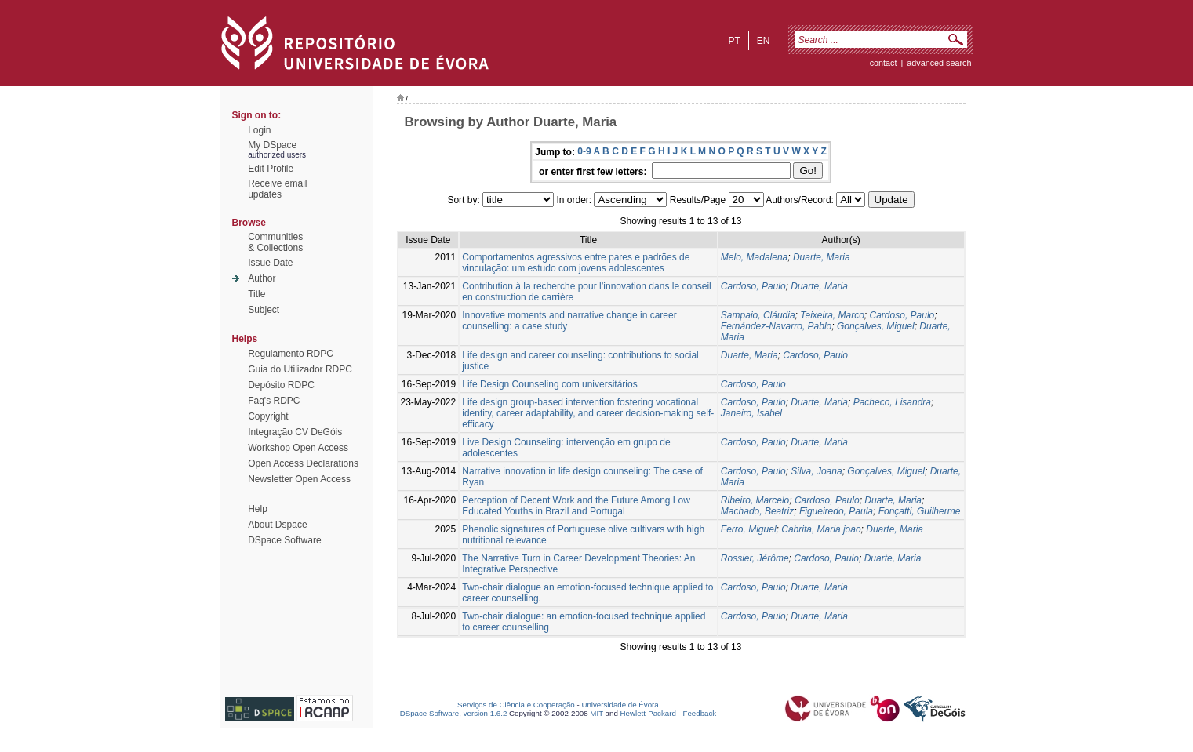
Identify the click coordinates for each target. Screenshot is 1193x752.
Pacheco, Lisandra (892, 402)
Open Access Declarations (303, 463)
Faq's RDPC (274, 400)
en (763, 40)
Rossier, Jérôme (755, 558)
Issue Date (270, 262)
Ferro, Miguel (749, 529)
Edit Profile (270, 168)
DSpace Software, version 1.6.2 (453, 713)
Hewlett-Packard (648, 713)
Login (259, 130)
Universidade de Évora (619, 704)
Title (256, 294)
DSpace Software (284, 540)
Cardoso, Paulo (753, 286)
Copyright (268, 416)
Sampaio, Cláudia (758, 315)
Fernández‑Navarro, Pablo (776, 326)
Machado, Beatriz (757, 511)
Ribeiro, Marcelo (755, 500)
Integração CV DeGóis (295, 432)
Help (257, 508)
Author (261, 278)
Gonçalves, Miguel (876, 326)
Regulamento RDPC (290, 353)
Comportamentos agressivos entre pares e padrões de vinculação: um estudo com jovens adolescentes (575, 263)
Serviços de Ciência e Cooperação (516, 704)
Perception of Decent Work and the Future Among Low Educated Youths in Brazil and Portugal (576, 506)
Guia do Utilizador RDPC (300, 369)
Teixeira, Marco (832, 315)
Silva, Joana (816, 471)
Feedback (699, 713)
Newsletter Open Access (299, 479)
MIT (596, 713)
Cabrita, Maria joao (820, 529)
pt (734, 40)
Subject (263, 309)
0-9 (584, 151)
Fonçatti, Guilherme (919, 511)
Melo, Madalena (754, 257)
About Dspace (277, 524)
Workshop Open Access (298, 447)
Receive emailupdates (277, 189)
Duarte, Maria (821, 257)
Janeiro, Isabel (751, 413)
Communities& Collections (275, 242)
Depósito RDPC (281, 385)
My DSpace (272, 145)
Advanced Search (939, 62)
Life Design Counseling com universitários (549, 384)
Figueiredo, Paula (836, 511)
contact (883, 62)
